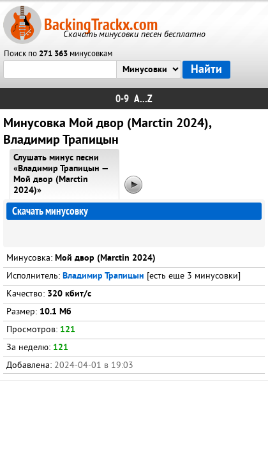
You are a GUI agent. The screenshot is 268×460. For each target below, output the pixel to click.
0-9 (122, 99)
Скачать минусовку (50, 211)
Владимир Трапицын (103, 276)
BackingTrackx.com (101, 24)
